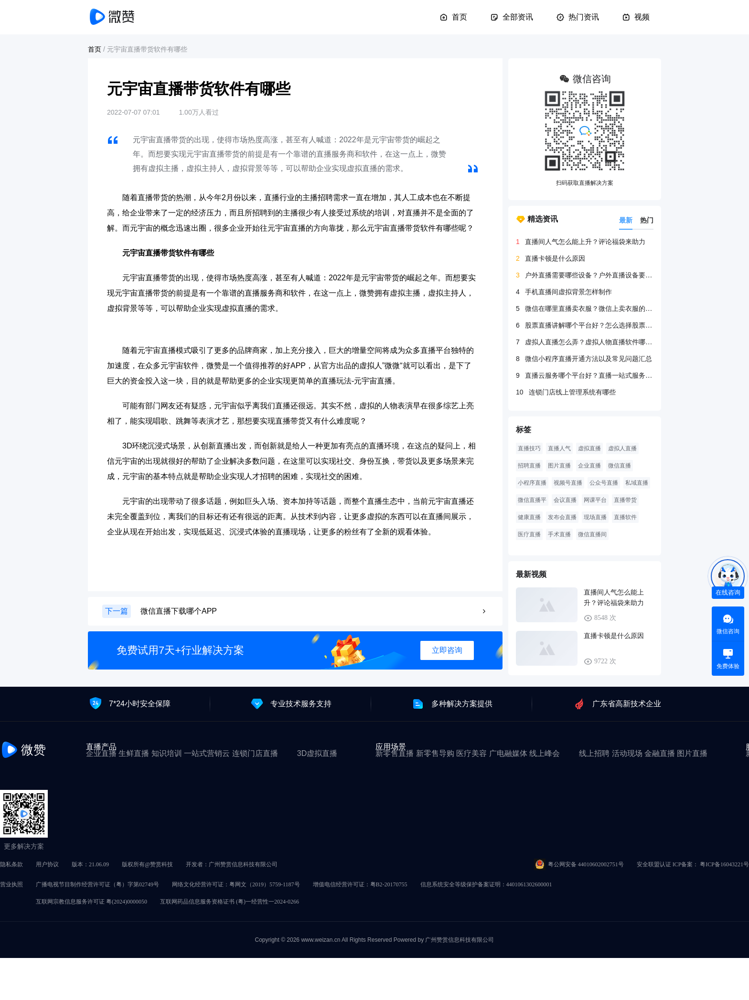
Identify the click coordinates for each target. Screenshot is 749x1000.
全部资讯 (511, 17)
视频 (636, 17)
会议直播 (565, 500)
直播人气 (559, 448)
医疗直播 (529, 534)
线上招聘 (594, 753)
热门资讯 (577, 17)
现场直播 (595, 517)
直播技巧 (529, 448)
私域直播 (636, 482)
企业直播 (589, 465)
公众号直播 (603, 482)
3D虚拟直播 (317, 753)
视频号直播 (568, 482)
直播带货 (625, 500)
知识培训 (166, 753)
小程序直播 (532, 482)
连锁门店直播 (255, 753)
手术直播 (559, 534)
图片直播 (559, 465)
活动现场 (627, 753)
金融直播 (659, 753)
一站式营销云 (207, 753)
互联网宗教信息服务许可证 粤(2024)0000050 (91, 901)
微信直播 (619, 465)
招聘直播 (529, 465)
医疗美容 (471, 753)
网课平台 (595, 500)
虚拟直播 (589, 448)
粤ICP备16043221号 (724, 864)
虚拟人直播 (622, 448)
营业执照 (11, 884)
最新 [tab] (625, 220)
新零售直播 (394, 753)
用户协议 (47, 864)
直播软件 (625, 517)
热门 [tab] (646, 220)
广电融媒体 (508, 753)
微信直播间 (592, 534)
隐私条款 (11, 864)
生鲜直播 (133, 753)
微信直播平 (532, 500)
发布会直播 (562, 517)
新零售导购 (435, 753)
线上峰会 (544, 753)
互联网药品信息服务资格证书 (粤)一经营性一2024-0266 (229, 901)
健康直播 (529, 517)
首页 (453, 17)
